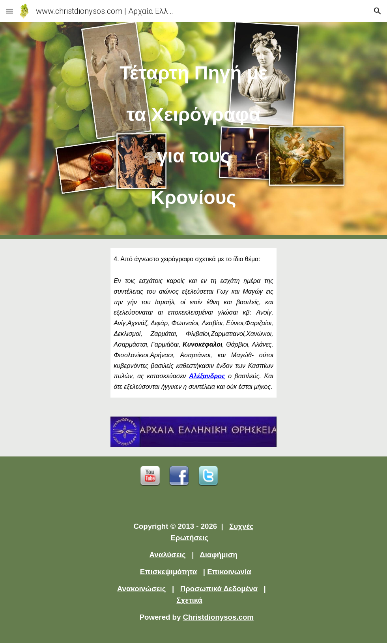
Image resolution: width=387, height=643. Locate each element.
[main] (193, 130)
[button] (9, 11)
